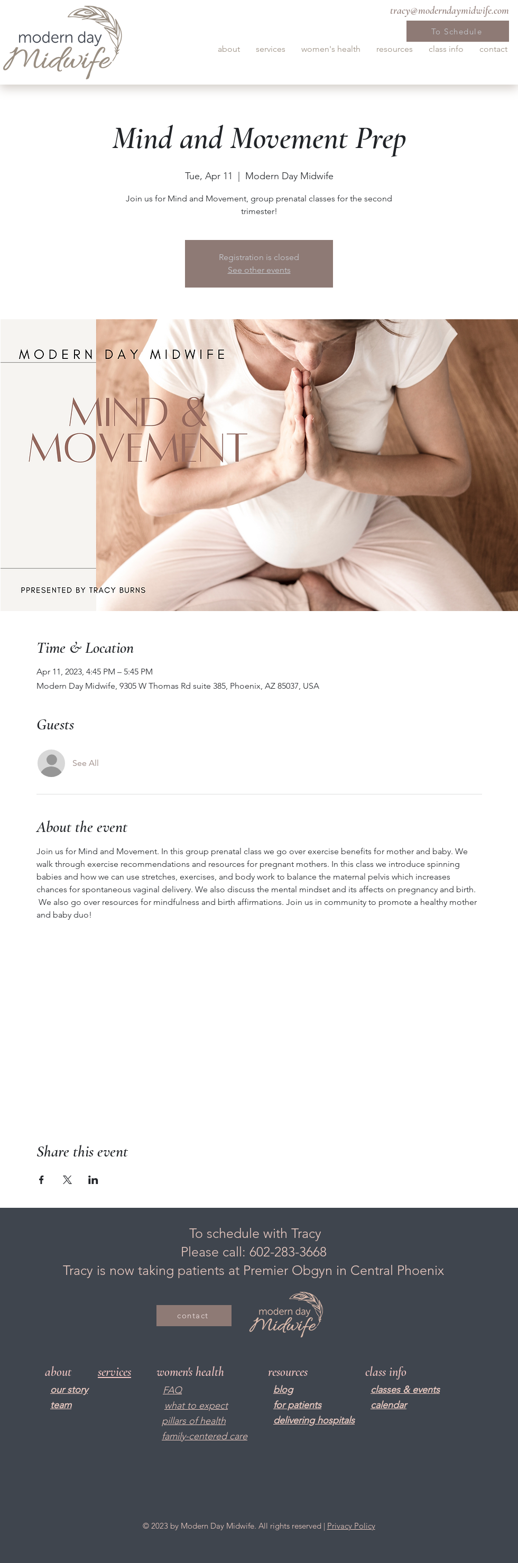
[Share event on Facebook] (41, 1180)
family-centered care (204, 1436)
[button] (229, 49)
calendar (388, 1405)
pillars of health (194, 1421)
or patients (298, 1405)
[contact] (194, 1315)
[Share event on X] (67, 1180)
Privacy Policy (351, 1526)
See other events (259, 270)
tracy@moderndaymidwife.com (449, 10)
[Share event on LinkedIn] (93, 1180)
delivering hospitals (314, 1420)
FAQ (172, 1390)
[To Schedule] (457, 31)
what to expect (196, 1405)
